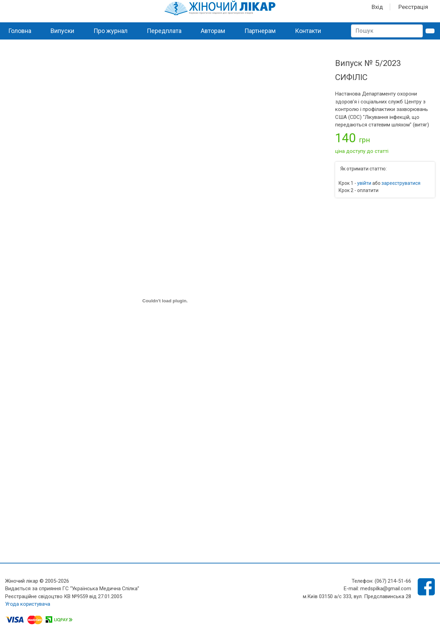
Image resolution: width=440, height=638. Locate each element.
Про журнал (111, 30)
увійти (364, 183)
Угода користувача (27, 604)
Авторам (213, 30)
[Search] (387, 30)
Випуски (62, 30)
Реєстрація (413, 6)
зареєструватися (401, 183)
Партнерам (260, 30)
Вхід (377, 6)
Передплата (164, 30)
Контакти (308, 30)
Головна (19, 30)
